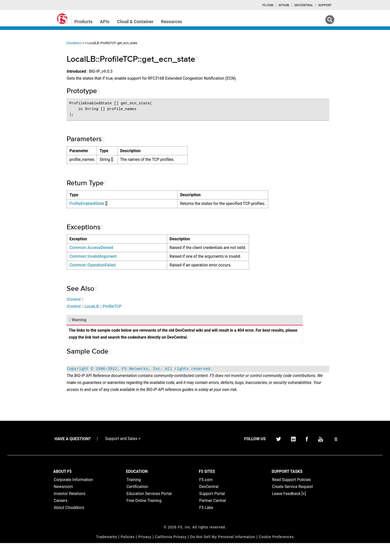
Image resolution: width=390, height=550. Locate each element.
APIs (104, 21)
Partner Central (212, 507)
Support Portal (212, 500)
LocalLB (114, 306)
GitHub (283, 5)
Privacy (144, 544)
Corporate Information (73, 486)
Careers (60, 507)
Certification (137, 493)
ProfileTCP (134, 306)
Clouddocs (96, 43)
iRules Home (20, 84)
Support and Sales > (122, 445)
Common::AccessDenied (114, 247)
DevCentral (208, 493)
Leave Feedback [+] (289, 500)
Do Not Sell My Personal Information (222, 544)
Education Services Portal (149, 500)
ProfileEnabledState (109, 203)
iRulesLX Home (22, 93)
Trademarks (106, 544)
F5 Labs (206, 514)
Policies (128, 544)
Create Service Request (292, 493)
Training (134, 486)
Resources (171, 21)
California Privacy (171, 544)
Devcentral (303, 5)
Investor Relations (69, 500)
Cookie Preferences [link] (276, 544)
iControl (96, 299)
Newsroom (63, 493)
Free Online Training (144, 507)
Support (325, 5)
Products (83, 21)
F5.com (267, 5)
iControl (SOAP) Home (27, 75)
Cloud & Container (135, 21)
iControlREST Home (25, 66)
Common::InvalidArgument (116, 256)
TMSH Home (20, 102)
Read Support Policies (291, 486)
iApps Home (20, 58)
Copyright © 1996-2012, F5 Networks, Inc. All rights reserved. (163, 369)
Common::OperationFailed (115, 265)
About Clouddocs (69, 514)
